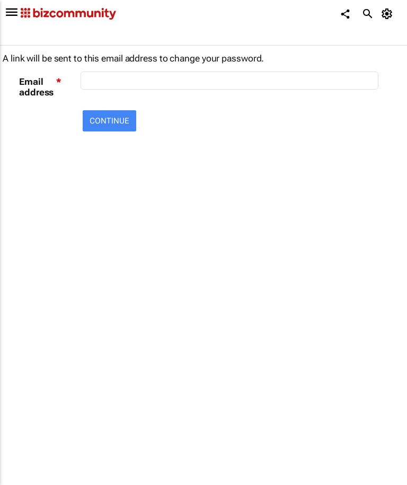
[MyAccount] (389, 14)
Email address (36, 87)
